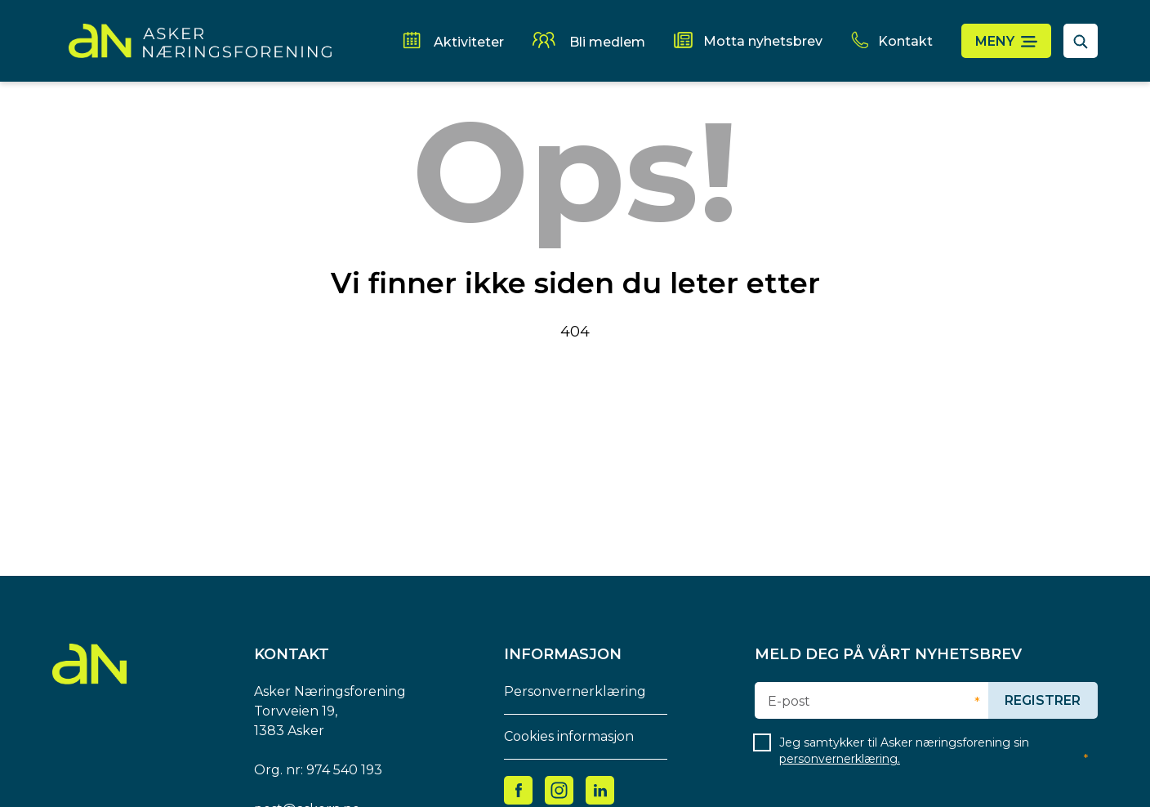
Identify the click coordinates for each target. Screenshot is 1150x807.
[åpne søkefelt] (1080, 41)
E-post (789, 701)
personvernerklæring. (839, 758)
